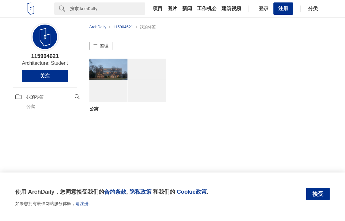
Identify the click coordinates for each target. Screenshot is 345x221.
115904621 (45, 56)
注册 (283, 8)
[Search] (107, 8)
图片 (172, 8)
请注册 (82, 203)
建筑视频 (231, 8)
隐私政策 (140, 191)
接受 (317, 194)
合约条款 (115, 191)
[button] (100, 46)
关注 (45, 76)
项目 (158, 8)
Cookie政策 (191, 191)
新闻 (187, 8)
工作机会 (207, 8)
